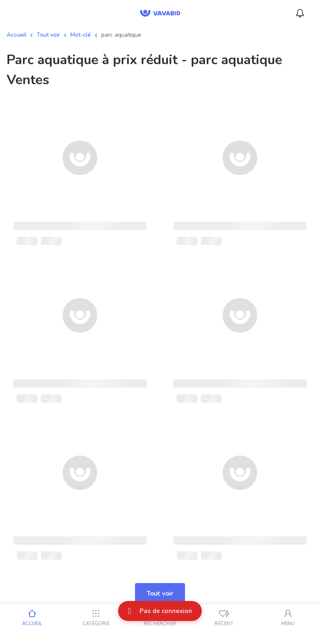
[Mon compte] (288, 617)
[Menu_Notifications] (300, 13)
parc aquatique (121, 35)
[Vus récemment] (224, 617)
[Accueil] (32, 617)
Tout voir (48, 35)
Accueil (16, 35)
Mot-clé (80, 35)
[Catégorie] (96, 617)
